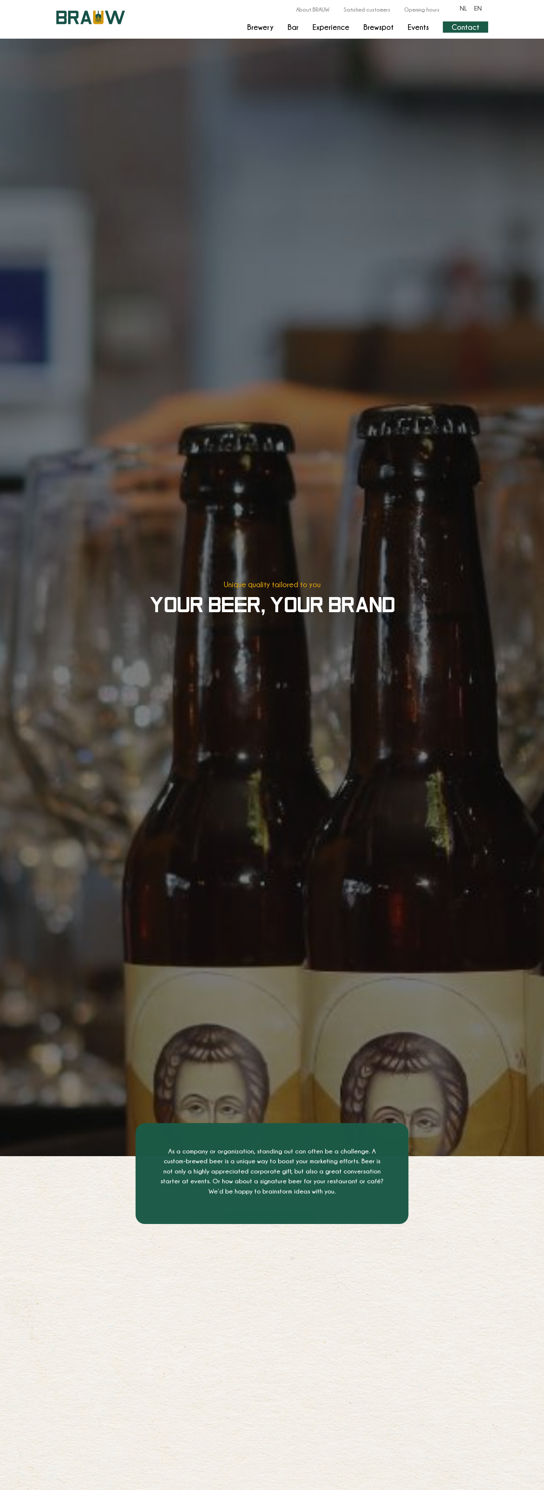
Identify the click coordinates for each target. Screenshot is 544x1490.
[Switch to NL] (463, 8)
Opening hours (421, 9)
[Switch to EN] (478, 8)
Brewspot (378, 27)
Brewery (260, 27)
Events (418, 27)
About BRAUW (312, 9)
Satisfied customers (366, 9)
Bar (293, 27)
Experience (331, 27)
